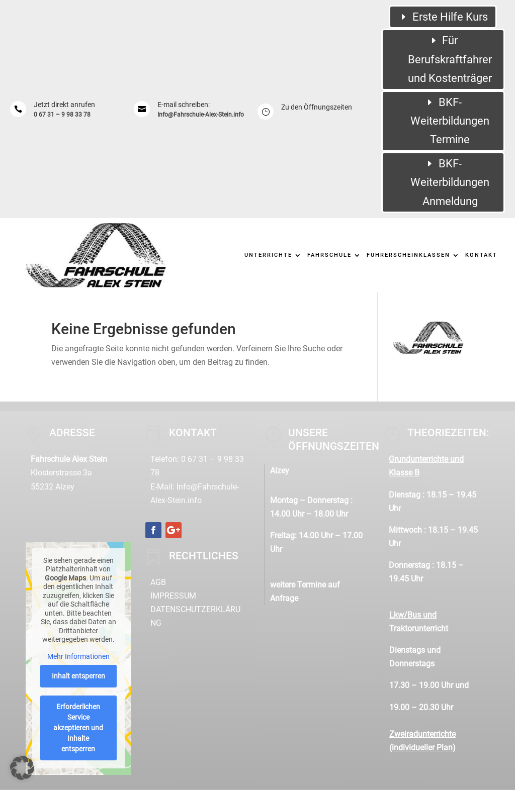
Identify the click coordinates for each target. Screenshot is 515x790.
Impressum (173, 596)
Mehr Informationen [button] (78, 656)
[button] (22, 768)
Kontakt (481, 255)
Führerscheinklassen (408, 255)
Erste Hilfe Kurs (450, 17)
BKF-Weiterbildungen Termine (449, 121)
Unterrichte (268, 255)
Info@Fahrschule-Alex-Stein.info (200, 114)
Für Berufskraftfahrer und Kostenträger (450, 59)
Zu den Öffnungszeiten (316, 107)
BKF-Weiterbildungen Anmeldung (449, 182)
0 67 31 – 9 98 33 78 (62, 114)
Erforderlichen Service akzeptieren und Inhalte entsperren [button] (79, 728)
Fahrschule (329, 255)
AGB (158, 582)
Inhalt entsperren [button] (78, 676)
